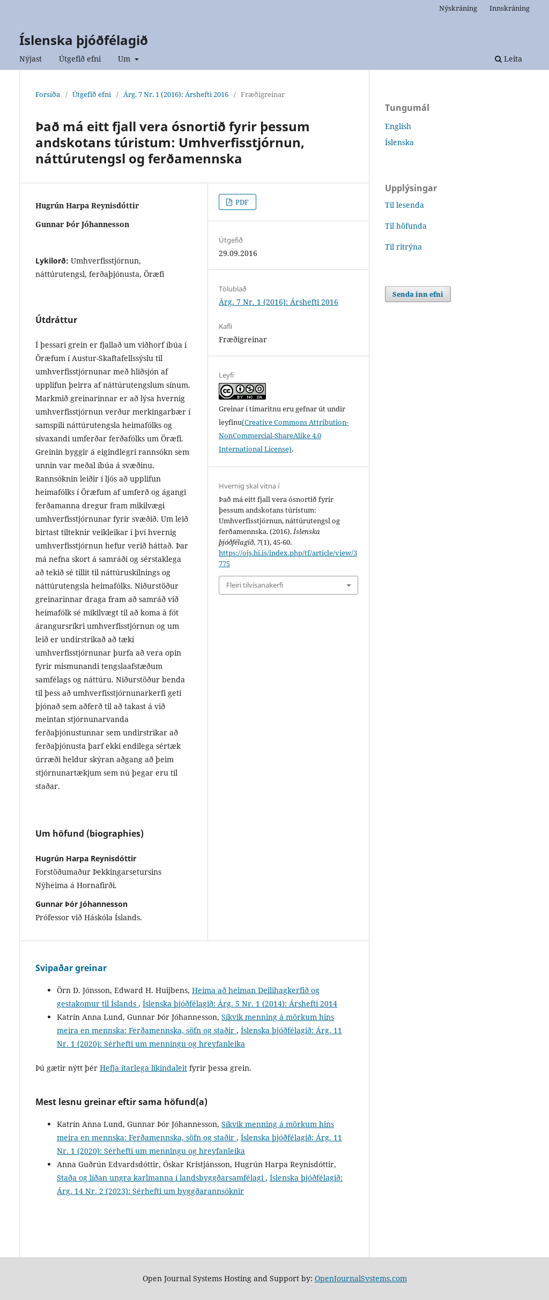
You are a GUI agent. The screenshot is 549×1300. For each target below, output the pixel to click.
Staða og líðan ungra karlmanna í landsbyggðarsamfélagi (161, 1178)
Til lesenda (404, 205)
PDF (241, 202)
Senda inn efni (417, 294)
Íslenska (399, 142)
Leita (508, 59)
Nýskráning (458, 8)
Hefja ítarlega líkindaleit (143, 1068)
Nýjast (30, 59)
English (398, 126)
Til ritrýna (403, 247)
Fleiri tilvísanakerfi (254, 585)
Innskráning (509, 8)
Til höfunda (406, 226)
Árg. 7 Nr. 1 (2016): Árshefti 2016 (175, 94)
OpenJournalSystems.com (361, 1278)
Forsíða (47, 94)
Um (125, 59)
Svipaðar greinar (71, 968)
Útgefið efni (80, 59)
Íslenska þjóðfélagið (83, 40)
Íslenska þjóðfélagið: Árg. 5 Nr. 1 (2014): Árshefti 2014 (240, 1003)
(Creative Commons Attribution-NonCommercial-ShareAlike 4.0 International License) (283, 435)
